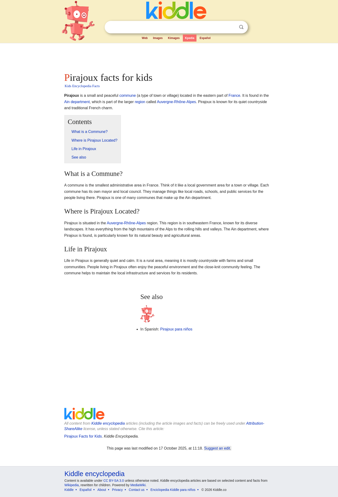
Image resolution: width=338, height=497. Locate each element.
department (80, 102)
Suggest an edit (217, 448)
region (140, 102)
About (101, 490)
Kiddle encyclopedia (108, 423)
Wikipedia (72, 485)
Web (145, 38)
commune (127, 95)
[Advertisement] (168, 56)
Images (158, 38)
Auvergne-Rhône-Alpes (176, 102)
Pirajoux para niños (176, 329)
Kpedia (189, 38)
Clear (232, 27)
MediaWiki (138, 485)
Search (241, 27)
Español (205, 38)
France (234, 95)
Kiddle (69, 490)
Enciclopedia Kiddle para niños (172, 490)
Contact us (137, 490)
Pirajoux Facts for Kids (83, 436)
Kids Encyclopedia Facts (82, 86)
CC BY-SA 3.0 (113, 480)
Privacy (117, 490)
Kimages (174, 38)
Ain (67, 102)
